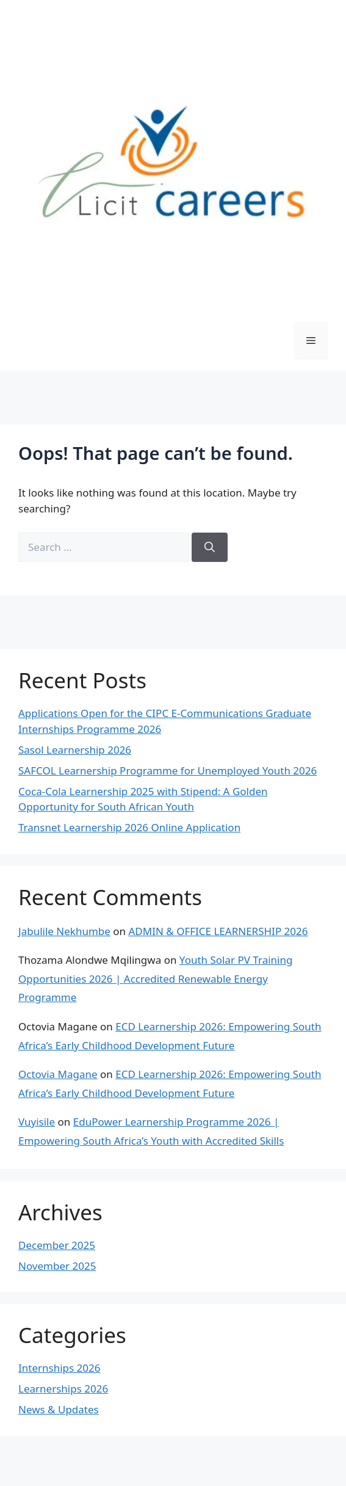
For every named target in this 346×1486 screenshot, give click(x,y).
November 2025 (57, 1266)
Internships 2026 (59, 1368)
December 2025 (56, 1245)
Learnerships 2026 (63, 1389)
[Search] (210, 547)
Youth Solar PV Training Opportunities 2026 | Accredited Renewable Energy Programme (155, 978)
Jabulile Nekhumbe (64, 931)
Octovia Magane (58, 1074)
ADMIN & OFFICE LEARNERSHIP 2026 (218, 931)
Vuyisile (36, 1122)
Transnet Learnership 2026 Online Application (129, 827)
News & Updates (58, 1409)
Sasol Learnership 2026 (74, 750)
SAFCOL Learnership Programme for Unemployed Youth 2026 (167, 770)
